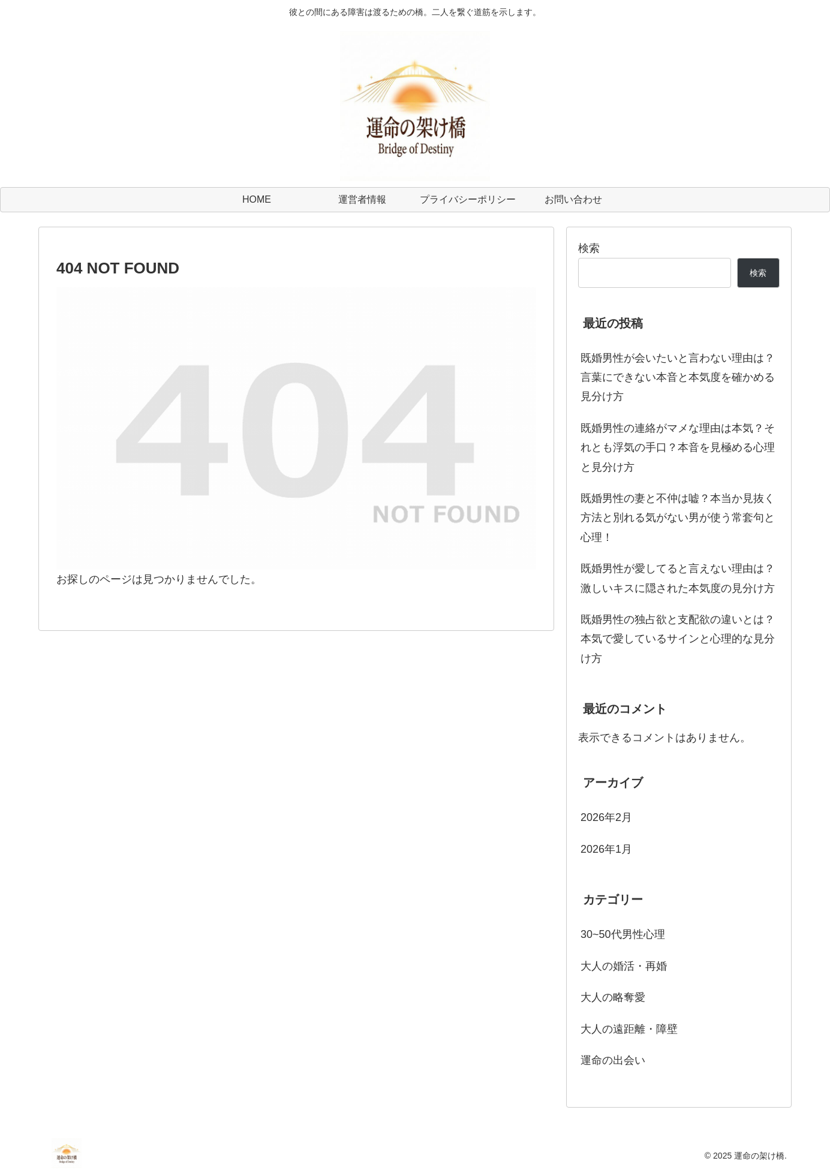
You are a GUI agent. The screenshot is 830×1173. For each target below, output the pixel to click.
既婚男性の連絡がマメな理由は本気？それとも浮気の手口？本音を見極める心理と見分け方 (678, 447)
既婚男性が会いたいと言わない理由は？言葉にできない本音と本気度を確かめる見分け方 (678, 377)
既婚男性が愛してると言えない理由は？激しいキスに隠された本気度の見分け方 (678, 578)
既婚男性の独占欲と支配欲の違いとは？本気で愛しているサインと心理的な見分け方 (678, 638)
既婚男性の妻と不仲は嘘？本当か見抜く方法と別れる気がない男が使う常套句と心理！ (678, 517)
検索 (589, 248)
